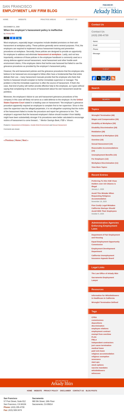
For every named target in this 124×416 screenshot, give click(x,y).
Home (9, 19)
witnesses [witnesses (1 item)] (96, 353)
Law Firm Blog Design (108, 410)
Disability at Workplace (103, 123)
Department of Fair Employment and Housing (105, 226)
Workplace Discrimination (104, 158)
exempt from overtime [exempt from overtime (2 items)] (101, 317)
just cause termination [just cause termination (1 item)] (101, 327)
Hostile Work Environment (40, 125)
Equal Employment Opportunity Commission (104, 232)
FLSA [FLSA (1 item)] (94, 320)
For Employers (99, 154)
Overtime (97, 138)
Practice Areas (56, 19)
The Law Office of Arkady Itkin (104, 261)
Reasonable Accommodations (106, 146)
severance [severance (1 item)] (96, 340)
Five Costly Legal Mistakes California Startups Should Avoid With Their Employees (105, 198)
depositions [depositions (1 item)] (96, 307)
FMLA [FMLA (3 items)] (94, 322)
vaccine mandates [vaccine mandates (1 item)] (99, 348)
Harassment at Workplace (20, 125)
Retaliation (98, 131)
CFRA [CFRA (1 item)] (94, 302)
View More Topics (99, 162)
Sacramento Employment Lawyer (105, 265)
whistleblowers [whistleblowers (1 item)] (98, 351)
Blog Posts (89, 369)
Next (25, 140)
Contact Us (84, 19)
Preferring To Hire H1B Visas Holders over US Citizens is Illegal (105, 176)
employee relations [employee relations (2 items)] (99, 312)
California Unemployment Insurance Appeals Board (102, 245)
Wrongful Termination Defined (104, 287)
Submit (106, 69)
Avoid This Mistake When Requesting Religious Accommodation (102, 186)
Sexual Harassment (60, 125)
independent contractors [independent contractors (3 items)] (102, 325)
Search (106, 99)
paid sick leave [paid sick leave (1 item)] (98, 333)
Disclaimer (66, 369)
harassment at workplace (49, 54)
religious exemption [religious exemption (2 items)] (100, 338)
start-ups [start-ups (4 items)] (95, 343)
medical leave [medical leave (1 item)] (97, 330)
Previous (9, 140)
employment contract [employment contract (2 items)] (100, 315)
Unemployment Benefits (103, 150)
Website (31, 19)
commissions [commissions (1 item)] (97, 304)
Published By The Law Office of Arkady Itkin (107, 9)
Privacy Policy (52, 369)
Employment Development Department (102, 239)
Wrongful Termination (102, 115)
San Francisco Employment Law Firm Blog (30, 9)
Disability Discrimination (103, 127)
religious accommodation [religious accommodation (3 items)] (102, 335)
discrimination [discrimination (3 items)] (97, 309)
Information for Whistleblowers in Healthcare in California (105, 281)
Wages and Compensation (104, 119)
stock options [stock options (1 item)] (97, 346)
